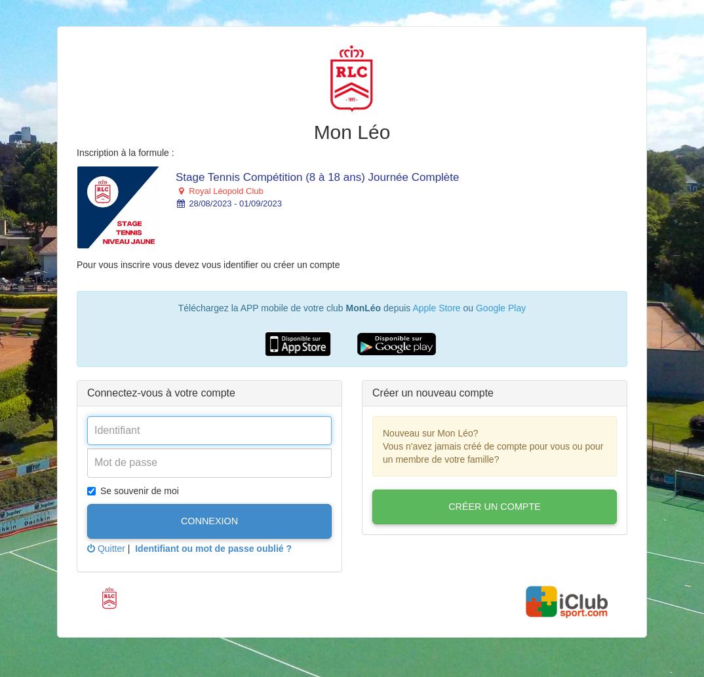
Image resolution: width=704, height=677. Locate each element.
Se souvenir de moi (133, 491)
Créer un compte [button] (494, 506)
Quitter (106, 548)
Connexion (209, 521)
